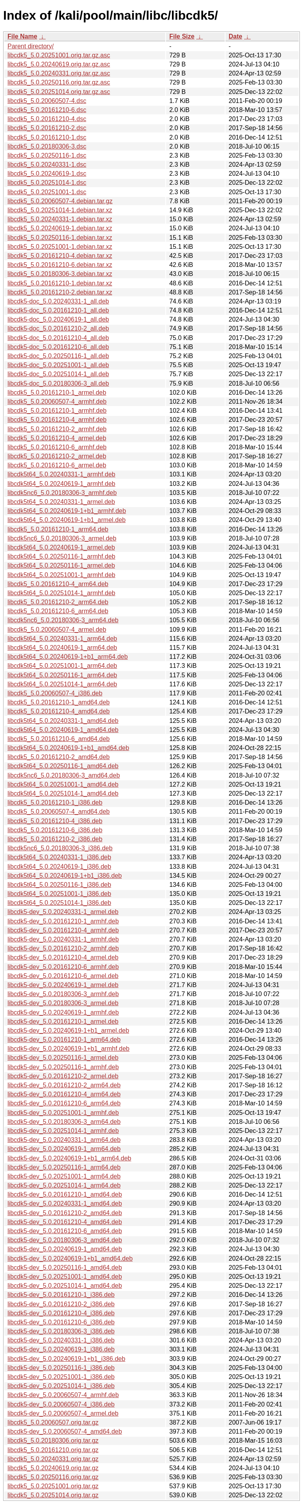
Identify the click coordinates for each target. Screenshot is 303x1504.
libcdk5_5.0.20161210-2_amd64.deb (58, 757)
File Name (22, 36)
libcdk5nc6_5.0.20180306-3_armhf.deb (62, 492)
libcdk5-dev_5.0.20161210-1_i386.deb (61, 1294)
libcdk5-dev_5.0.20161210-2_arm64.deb (63, 1085)
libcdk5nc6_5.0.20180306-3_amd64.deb (63, 775)
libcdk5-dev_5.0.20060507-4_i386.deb (61, 1404)
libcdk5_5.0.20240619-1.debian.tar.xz (59, 228)
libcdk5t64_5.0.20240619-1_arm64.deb (62, 647)
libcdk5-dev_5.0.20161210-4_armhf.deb (63, 930)
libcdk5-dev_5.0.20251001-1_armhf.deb (63, 1112)
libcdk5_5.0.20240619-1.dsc (46, 173)
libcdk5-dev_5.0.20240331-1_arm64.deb (63, 1139)
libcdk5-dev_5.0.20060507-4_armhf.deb (63, 1395)
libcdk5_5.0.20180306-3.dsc (46, 146)
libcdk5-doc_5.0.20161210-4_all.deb (58, 338)
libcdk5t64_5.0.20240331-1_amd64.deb (62, 720)
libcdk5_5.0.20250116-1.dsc (46, 155)
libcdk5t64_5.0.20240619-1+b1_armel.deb (66, 520)
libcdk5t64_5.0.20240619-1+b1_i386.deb (64, 875)
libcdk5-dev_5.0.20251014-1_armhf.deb (63, 1130)
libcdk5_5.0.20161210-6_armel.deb (56, 465)
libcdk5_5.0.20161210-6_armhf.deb (57, 447)
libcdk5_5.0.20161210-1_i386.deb (54, 802)
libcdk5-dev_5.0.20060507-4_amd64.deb (64, 1431)
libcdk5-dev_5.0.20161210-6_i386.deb (61, 1322)
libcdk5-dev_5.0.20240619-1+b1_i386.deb (66, 1358)
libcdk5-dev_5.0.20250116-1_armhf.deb (63, 1067)
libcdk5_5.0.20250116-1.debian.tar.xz (59, 237)
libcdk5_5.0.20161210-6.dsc (46, 110)
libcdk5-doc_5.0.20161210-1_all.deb (58, 310)
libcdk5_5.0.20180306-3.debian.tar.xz (59, 273)
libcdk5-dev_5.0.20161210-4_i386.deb (61, 1313)
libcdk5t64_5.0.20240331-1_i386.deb (59, 857)
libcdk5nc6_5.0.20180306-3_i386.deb (60, 848)
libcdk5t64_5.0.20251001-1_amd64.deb (62, 784)
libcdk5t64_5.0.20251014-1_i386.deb (59, 902)
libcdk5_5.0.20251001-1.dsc (46, 192)
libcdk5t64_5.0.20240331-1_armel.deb (61, 501)
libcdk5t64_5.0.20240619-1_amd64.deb (62, 729)
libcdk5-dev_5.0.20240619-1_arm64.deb (63, 1148)
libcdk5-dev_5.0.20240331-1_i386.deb (61, 1340)
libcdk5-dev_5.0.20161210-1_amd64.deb (64, 1194)
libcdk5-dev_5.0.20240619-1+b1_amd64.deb (70, 1258)
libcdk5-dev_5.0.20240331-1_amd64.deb (64, 1203)
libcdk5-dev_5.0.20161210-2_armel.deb (62, 1076)
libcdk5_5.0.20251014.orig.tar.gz (52, 1495)
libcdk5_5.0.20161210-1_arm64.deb (57, 529)
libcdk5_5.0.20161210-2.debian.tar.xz (59, 292)
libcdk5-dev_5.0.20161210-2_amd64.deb (64, 1213)
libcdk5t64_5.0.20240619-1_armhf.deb (61, 483)
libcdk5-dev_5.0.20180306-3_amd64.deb (64, 1240)
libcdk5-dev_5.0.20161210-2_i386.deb (61, 1304)
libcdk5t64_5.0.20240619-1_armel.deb (61, 547)
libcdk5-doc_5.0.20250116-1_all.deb (58, 356)
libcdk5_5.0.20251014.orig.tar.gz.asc (58, 91)
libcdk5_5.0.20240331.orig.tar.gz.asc (58, 73)
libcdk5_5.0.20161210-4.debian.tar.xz (59, 255)
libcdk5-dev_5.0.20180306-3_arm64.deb (63, 1121)
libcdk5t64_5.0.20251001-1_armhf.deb (61, 575)
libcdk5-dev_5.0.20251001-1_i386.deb (61, 1376)
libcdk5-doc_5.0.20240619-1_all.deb (58, 319)
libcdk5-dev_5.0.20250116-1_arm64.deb (63, 1167)
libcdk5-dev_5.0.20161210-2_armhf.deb (63, 948)
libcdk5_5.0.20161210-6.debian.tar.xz (59, 264)
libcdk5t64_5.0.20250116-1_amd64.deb (62, 766)
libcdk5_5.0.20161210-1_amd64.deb (58, 702)
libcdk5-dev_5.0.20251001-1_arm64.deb (63, 1176)
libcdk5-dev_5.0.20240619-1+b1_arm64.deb (69, 1158)
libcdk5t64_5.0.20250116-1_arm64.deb (62, 675)
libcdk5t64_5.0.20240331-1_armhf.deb (61, 474)
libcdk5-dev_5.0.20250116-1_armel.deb (62, 1057)
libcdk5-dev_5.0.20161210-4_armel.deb (62, 957)
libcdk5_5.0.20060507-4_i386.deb (54, 693)
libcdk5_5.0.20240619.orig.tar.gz (52, 1468)
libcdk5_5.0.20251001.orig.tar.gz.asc (58, 55)
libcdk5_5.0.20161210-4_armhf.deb (57, 419)
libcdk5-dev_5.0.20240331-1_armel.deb (62, 911)
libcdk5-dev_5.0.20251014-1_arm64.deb (63, 1185)
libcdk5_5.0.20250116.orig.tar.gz (52, 1477)
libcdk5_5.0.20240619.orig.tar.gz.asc (58, 64)
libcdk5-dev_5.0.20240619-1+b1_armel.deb (68, 1030)
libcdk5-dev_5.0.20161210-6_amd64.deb (64, 1231)
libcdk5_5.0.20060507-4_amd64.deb (58, 811)
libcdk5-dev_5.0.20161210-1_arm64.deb (63, 1039)
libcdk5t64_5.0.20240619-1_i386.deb (59, 866)
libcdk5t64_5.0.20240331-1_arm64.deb (62, 638)
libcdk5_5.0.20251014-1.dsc (46, 182)
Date (235, 36)
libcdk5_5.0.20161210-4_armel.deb (56, 438)
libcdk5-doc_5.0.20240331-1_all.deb (58, 301)
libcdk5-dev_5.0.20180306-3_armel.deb (62, 1003)
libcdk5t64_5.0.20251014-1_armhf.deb (61, 593)
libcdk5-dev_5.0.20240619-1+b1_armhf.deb (68, 1048)
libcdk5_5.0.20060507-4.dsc (46, 100)
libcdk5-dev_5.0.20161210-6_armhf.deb (63, 966)
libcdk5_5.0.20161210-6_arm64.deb (57, 611)
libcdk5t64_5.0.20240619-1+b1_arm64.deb (67, 656)
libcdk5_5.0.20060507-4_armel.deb (56, 629)
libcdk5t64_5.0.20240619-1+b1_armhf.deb (66, 510)
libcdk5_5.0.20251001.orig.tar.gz (52, 1486)
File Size (181, 36)
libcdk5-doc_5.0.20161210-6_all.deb (58, 347)
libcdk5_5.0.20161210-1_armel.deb (56, 392)
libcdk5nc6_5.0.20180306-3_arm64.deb (62, 620)
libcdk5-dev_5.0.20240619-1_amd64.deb (64, 1249)
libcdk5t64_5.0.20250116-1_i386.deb (59, 884)
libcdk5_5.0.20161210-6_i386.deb (54, 830)
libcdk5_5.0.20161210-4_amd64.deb (58, 711)
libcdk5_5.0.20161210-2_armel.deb (56, 456)
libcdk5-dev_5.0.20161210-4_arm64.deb (63, 1094)
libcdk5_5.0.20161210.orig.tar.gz (52, 1450)
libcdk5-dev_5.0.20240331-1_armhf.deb (63, 939)
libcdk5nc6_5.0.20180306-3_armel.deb (61, 538)
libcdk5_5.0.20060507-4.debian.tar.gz (60, 201)
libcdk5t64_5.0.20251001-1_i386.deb (59, 893)
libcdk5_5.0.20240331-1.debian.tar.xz (59, 219)
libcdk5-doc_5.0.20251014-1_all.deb (58, 374)
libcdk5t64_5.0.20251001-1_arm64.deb (62, 665)
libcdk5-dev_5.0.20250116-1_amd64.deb (64, 1267)
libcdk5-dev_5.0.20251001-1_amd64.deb (64, 1276)
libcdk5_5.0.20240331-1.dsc (46, 164)
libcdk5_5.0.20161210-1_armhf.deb (57, 410)
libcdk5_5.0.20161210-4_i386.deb (54, 821)
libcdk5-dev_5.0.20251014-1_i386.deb (61, 1386)
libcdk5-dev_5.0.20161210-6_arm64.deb (63, 1103)
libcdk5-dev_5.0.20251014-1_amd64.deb (64, 1285)
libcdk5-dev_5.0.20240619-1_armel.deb (62, 985)
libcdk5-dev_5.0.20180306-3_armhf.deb (63, 994)
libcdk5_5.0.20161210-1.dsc (46, 137)
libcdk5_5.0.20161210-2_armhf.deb (57, 429)
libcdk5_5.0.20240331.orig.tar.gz (52, 1459)
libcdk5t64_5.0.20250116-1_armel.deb (61, 565)
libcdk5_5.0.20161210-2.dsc (46, 128)
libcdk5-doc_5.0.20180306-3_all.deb (58, 383)
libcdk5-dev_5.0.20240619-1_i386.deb (61, 1349)
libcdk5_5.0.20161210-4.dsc (46, 119)
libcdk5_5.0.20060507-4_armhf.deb (57, 401)
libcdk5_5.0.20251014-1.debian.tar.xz (59, 210)
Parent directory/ (30, 46)
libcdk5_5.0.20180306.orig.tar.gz (52, 1440)
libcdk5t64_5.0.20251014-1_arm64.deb (62, 684)
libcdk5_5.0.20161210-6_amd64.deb (58, 738)
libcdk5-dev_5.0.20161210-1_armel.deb (62, 1021)
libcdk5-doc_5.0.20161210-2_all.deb (58, 328)
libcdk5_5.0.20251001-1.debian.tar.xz (59, 246)
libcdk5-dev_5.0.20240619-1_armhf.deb (63, 1012)
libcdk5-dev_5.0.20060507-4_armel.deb (62, 1413)
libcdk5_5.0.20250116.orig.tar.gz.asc (58, 82)
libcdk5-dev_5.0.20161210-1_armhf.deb (63, 921)
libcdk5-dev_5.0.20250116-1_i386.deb (61, 1367)
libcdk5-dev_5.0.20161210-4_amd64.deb (64, 1222)
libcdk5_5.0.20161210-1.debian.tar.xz (59, 283)
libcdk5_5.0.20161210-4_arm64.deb (57, 584)
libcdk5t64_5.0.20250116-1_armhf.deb (61, 556)
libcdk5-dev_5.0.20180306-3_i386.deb (61, 1331)
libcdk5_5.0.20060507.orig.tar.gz (52, 1422)
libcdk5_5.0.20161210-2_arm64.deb (57, 602)
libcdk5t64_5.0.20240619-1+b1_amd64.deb (68, 748)
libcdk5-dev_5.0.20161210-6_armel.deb (62, 976)
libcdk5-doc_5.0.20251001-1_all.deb (58, 365)
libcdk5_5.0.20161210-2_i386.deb (54, 839)
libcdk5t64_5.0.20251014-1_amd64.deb (62, 793)
